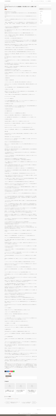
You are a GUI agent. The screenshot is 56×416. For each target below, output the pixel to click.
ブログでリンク (39, 409)
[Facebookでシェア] (7, 371)
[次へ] (29, 402)
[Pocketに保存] (10, 371)
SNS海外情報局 (7, 1)
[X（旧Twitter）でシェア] (5, 371)
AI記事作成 (41, 11)
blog (40, 13)
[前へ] (12, 402)
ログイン (13, 398)
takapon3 (6, 377)
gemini (5, 9)
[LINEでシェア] (13, 371)
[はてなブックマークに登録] (8, 371)
